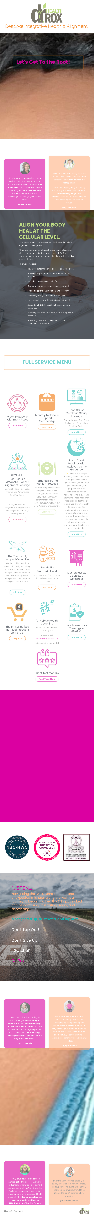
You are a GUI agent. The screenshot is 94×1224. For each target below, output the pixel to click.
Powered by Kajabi (83, 1218)
